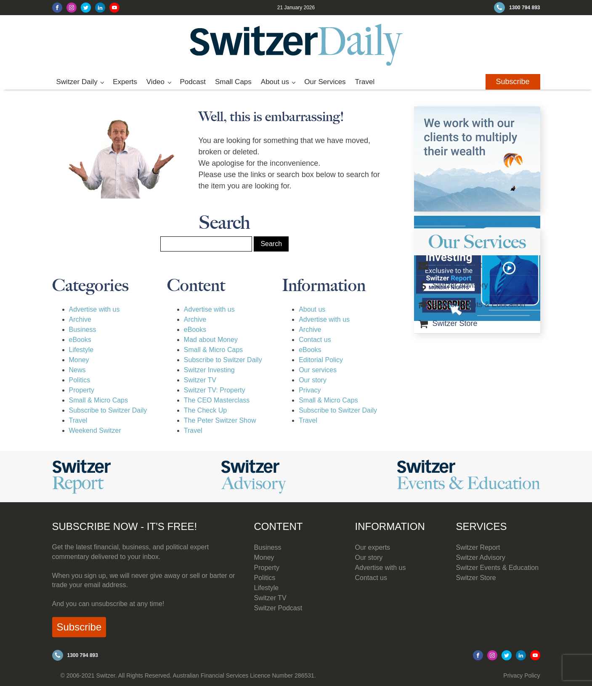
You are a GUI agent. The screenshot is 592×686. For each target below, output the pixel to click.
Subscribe (512, 81)
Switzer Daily (77, 82)
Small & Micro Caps (98, 400)
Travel (365, 82)
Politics (79, 380)
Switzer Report (478, 547)
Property (81, 390)
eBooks (80, 339)
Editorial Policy (321, 359)
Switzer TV (200, 380)
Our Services (324, 82)
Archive (80, 319)
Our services (318, 369)
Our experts (372, 547)
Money (79, 359)
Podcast (192, 82)
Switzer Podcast (278, 608)
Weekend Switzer (95, 430)
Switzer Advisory (480, 557)
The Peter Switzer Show (220, 420)
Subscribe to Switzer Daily (108, 410)
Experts (125, 82)
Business (82, 329)
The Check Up (205, 410)
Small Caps (233, 82)
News (77, 369)
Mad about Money (211, 339)
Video (155, 82)
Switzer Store (476, 577)
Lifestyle (81, 349)
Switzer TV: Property (214, 390)
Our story (313, 380)
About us (275, 82)
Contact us (315, 339)
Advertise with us (94, 309)
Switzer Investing (209, 369)
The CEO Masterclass (217, 400)
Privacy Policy (521, 675)
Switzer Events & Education (497, 567)
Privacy (310, 390)
